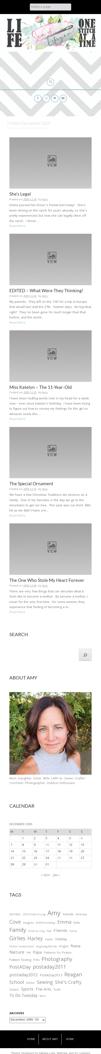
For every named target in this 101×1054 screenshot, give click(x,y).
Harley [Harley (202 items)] (35, 939)
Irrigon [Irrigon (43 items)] (64, 947)
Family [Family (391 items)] (17, 930)
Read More (17, 226)
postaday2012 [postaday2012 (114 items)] (23, 975)
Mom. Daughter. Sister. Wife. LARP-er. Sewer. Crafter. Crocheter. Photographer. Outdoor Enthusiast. (47, 781)
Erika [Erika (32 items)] (77, 923)
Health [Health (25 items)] (49, 940)
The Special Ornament (31, 483)
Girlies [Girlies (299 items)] (17, 939)
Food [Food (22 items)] (49, 931)
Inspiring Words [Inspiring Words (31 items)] (46, 947)
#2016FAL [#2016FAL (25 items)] (15, 915)
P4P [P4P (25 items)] (29, 953)
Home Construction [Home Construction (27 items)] (21, 947)
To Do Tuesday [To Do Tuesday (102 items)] (23, 996)
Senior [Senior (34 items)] (30, 983)
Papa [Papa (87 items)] (37, 953)
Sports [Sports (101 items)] (27, 990)
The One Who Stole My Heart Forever (46, 580)
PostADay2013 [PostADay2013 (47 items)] (51, 975)
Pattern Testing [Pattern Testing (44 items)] (20, 960)
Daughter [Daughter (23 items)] (28, 923)
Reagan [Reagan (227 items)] (73, 975)
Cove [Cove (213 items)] (15, 923)
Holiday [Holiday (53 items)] (61, 939)
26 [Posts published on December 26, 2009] (70, 858)
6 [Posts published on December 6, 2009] (81, 838)
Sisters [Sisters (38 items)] (14, 990)
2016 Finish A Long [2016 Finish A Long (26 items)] (34, 915)
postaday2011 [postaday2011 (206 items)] (49, 967)
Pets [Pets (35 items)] (36, 960)
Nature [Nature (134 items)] (16, 952)
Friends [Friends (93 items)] (60, 931)
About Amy (50, 1039)
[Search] (85, 655)
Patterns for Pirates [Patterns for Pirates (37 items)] (58, 953)
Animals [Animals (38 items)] (68, 914)
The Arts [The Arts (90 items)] (43, 990)
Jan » (56, 875)
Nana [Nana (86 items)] (75, 947)
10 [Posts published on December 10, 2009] (47, 845)
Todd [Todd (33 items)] (56, 990)
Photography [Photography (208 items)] (57, 960)
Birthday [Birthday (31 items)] (81, 915)
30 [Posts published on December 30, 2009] (35, 864)
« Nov (45, 875)
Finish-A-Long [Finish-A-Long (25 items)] (36, 931)
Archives (16, 1013)
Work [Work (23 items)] (43, 997)
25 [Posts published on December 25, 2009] (59, 858)
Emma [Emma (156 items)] (64, 922)
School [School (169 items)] (16, 983)
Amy (45, 199)
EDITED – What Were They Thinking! (46, 290)
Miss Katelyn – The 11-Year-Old (40, 387)
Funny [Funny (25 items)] (73, 931)
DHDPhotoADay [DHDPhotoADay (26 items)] (45, 923)
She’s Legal (20, 194)
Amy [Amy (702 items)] (54, 914)
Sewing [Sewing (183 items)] (45, 982)
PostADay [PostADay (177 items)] (20, 967)
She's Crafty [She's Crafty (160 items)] (68, 982)
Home (31, 1039)
